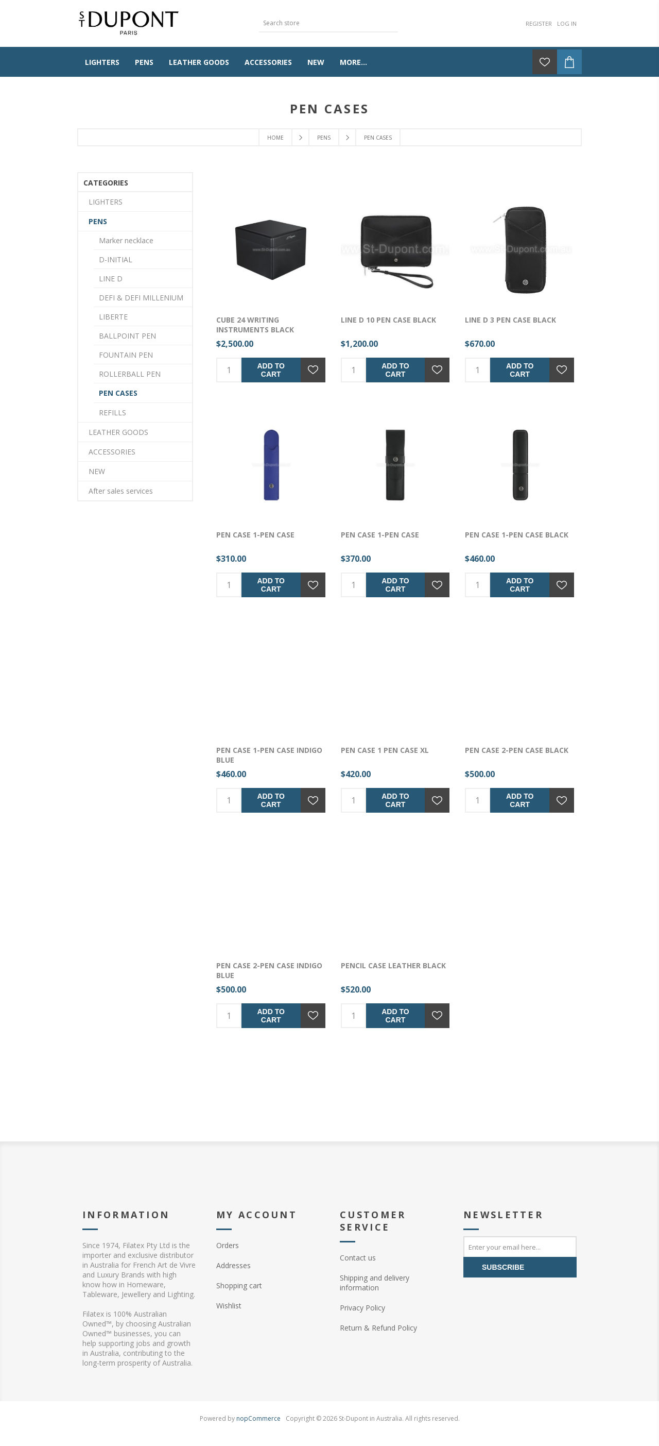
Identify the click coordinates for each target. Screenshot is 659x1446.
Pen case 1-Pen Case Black (516, 535)
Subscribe (503, 1267)
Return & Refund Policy (378, 1328)
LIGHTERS (106, 202)
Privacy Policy (362, 1308)
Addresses (233, 1265)
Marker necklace (126, 240)
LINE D (111, 278)
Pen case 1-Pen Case (255, 535)
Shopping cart (239, 1285)
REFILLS (112, 412)
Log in (567, 23)
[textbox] (321, 22)
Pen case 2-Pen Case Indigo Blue (269, 970)
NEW (97, 471)
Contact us (358, 1258)
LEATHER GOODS (118, 432)
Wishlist (228, 1305)
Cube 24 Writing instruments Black (255, 324)
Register (539, 23)
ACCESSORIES (112, 452)
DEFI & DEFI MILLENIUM (141, 297)
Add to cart (271, 370)
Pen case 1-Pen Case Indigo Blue (269, 755)
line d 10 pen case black (388, 320)
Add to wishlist (313, 370)
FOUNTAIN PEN (126, 355)
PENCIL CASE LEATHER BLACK (393, 965)
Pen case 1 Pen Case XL (385, 750)
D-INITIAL (115, 259)
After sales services (121, 491)
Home (275, 137)
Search (390, 21)
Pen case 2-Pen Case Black (516, 750)
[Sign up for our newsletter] (520, 1246)
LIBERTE (113, 317)
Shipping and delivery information (374, 1282)
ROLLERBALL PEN (130, 374)
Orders (227, 1245)
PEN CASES (118, 393)
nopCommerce (258, 1418)
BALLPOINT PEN (127, 336)
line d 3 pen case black (510, 320)
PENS (98, 221)
